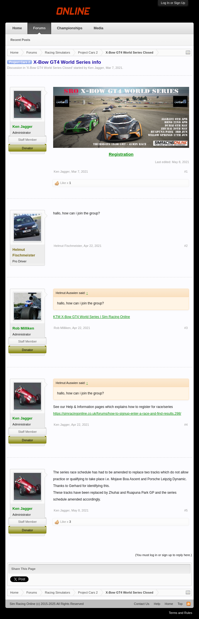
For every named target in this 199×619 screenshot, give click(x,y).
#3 (186, 328)
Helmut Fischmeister (68, 245)
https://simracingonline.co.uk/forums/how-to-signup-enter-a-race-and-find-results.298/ (117, 414)
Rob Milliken (23, 328)
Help (157, 603)
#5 (186, 510)
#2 (186, 245)
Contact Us (141, 603)
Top (180, 603)
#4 (186, 424)
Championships (69, 28)
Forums (39, 28)
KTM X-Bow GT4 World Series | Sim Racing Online (91, 317)
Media (98, 28)
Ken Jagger (96, 67)
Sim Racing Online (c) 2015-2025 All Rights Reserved (47, 603)
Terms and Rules (180, 612)
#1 (186, 171)
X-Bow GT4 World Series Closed (49, 67)
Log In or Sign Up (173, 3)
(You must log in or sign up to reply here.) (163, 555)
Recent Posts (20, 39)
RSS (188, 604)
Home (17, 28)
